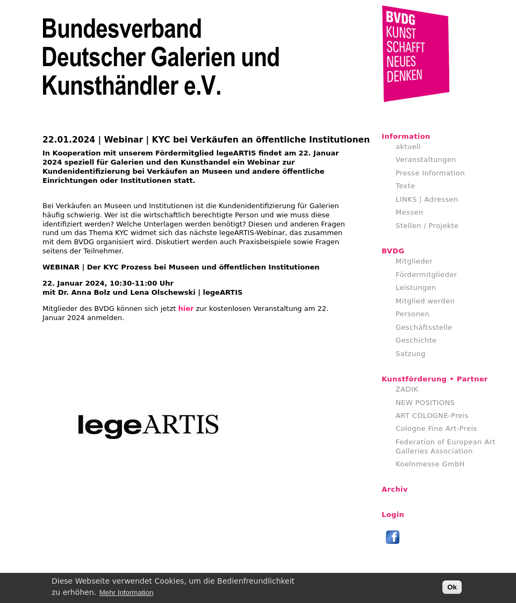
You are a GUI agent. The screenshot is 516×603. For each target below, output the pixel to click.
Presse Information (430, 173)
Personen (412, 314)
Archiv (395, 489)
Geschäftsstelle (424, 327)
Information (406, 136)
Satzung (411, 354)
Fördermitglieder (426, 275)
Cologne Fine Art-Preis (436, 428)
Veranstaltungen (426, 159)
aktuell (408, 147)
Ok (452, 589)
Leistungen (416, 287)
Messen (409, 212)
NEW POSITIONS (425, 403)
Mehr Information (126, 594)
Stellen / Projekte (427, 226)
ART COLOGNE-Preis (432, 416)
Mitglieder (414, 261)
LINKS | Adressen (427, 199)
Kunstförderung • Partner (435, 379)
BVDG (393, 251)
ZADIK (407, 389)
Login (393, 514)
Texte (405, 186)
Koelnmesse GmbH (430, 464)
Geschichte (416, 340)
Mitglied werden (425, 301)
